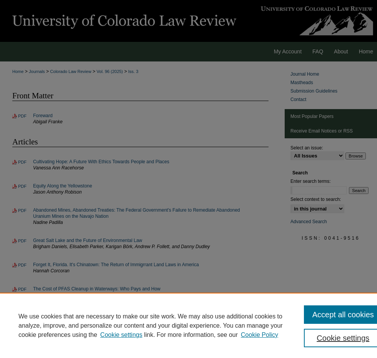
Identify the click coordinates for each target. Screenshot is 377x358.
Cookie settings (121, 334)
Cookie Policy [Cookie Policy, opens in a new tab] (259, 334)
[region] (188, 325)
